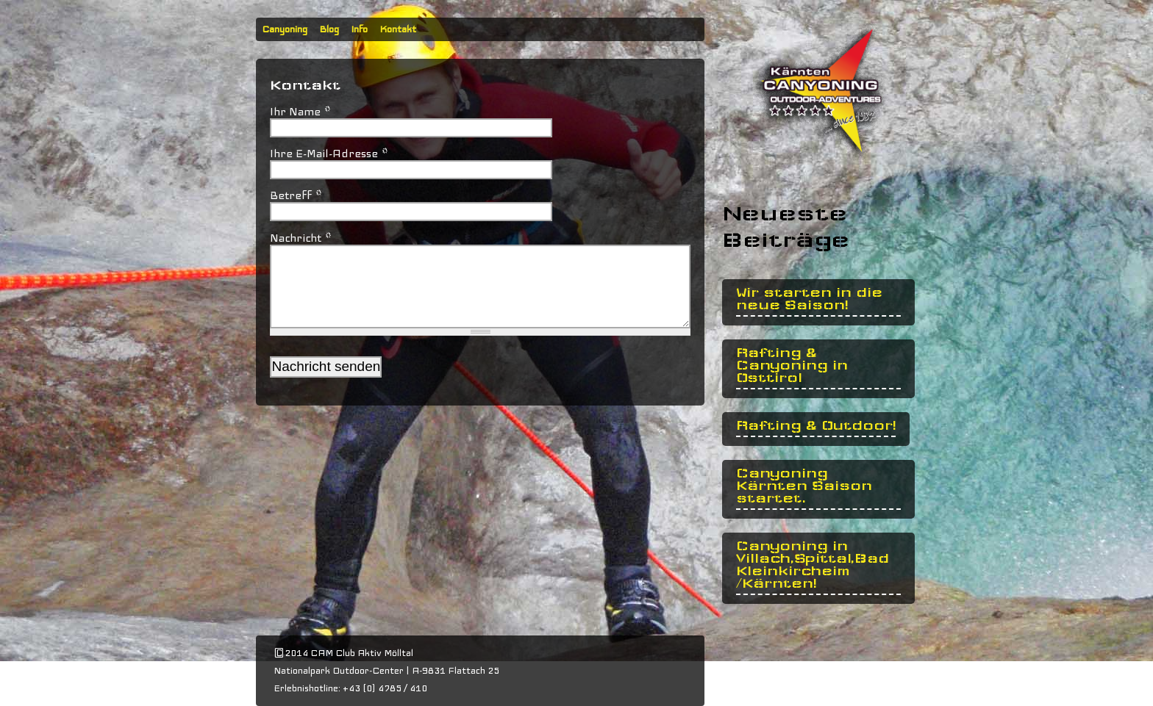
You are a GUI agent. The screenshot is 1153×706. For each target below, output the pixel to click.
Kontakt (397, 29)
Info (359, 29)
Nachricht (301, 238)
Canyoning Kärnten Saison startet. (804, 486)
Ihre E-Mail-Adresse (329, 153)
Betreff (296, 195)
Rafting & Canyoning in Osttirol (792, 365)
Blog (329, 29)
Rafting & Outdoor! (816, 426)
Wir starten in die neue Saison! (809, 299)
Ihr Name (300, 111)
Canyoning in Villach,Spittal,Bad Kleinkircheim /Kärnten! (812, 565)
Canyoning (284, 29)
